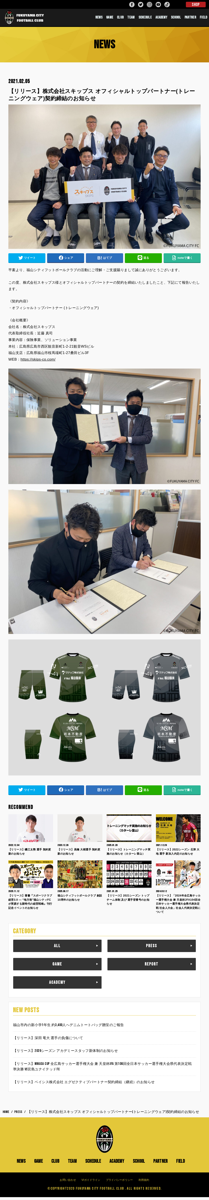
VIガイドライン (90, 1182)
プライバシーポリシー (119, 1182)
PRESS (151, 948)
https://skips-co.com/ (37, 362)
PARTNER (190, 19)
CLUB (120, 19)
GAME (109, 19)
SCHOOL (176, 19)
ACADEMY (161, 19)
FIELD (203, 19)
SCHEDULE (145, 19)
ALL (57, 948)
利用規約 (144, 1182)
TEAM (131, 19)
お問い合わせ (68, 1182)
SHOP (196, 4)
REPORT (151, 966)
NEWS (98, 19)
